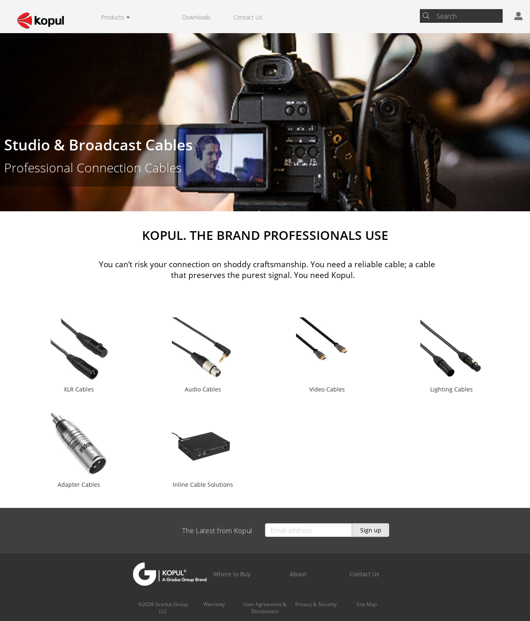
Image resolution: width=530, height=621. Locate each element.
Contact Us (248, 17)
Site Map (367, 604)
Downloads (196, 17)
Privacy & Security (316, 604)
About (298, 574)
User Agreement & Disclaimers (265, 608)
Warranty (214, 604)
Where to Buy (232, 574)
